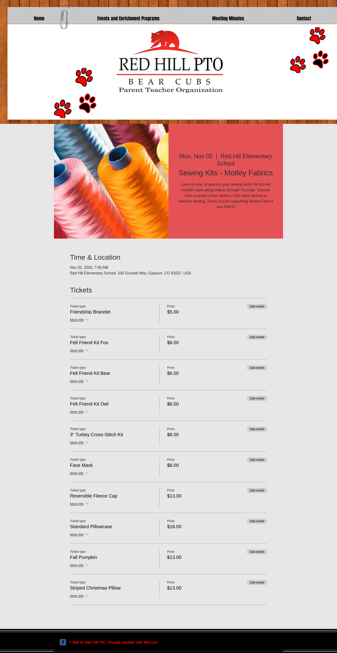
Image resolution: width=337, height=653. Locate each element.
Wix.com (151, 642)
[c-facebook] (63, 642)
